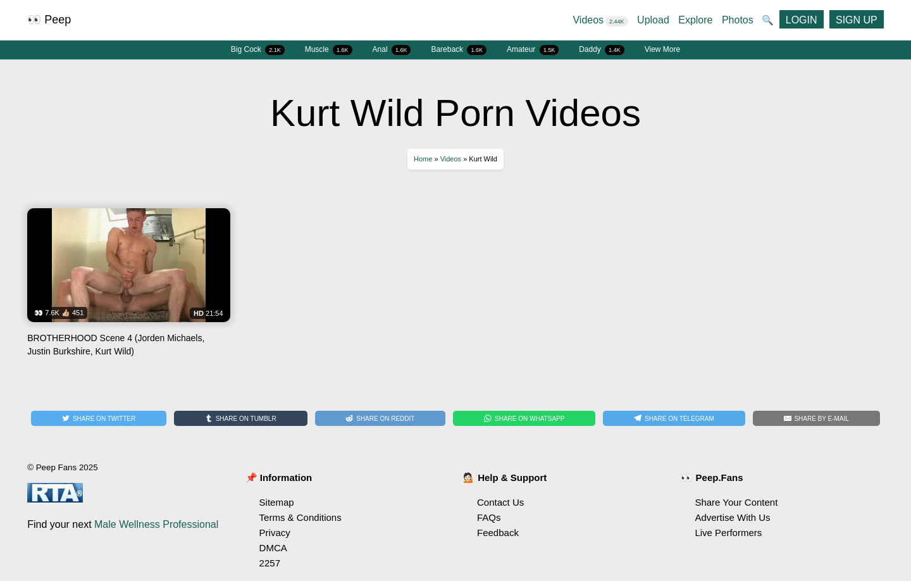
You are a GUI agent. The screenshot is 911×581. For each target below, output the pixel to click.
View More (662, 49)
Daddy (601, 50)
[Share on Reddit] (380, 418)
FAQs (489, 517)
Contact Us (500, 502)
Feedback (498, 532)
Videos (600, 20)
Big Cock (258, 50)
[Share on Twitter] (98, 418)
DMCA (273, 547)
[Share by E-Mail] (816, 418)
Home (423, 159)
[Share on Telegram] (674, 418)
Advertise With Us (732, 517)
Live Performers (728, 532)
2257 (269, 563)
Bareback (458, 50)
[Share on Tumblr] (240, 418)
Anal (392, 50)
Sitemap (276, 502)
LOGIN (801, 20)
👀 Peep (49, 19)
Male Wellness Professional (156, 524)
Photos (737, 20)
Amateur (533, 50)
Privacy (274, 532)
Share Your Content (736, 502)
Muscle (328, 50)
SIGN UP (856, 20)
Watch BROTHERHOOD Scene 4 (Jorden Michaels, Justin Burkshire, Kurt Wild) (128, 287)
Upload (653, 20)
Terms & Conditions (300, 517)
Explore (695, 20)
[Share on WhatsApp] (524, 418)
